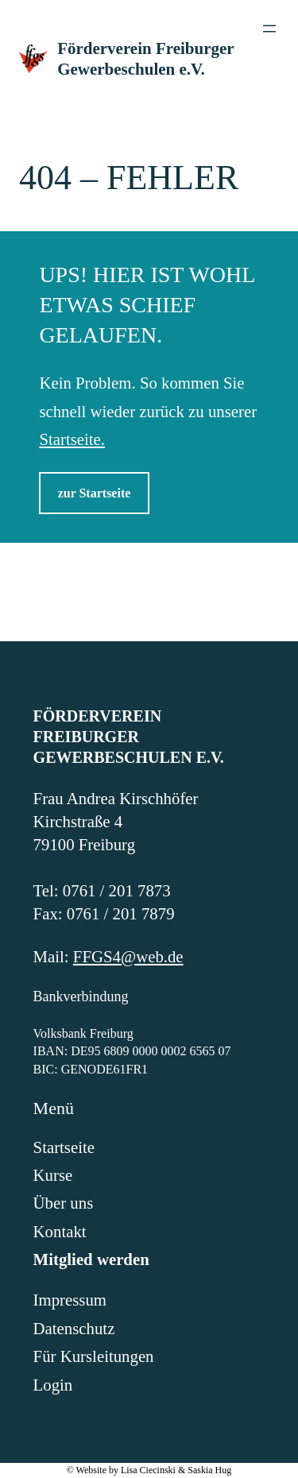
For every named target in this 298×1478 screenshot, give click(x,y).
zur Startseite (94, 493)
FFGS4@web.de (128, 956)
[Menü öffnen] (269, 28)
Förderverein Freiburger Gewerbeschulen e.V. (128, 736)
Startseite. (72, 439)
